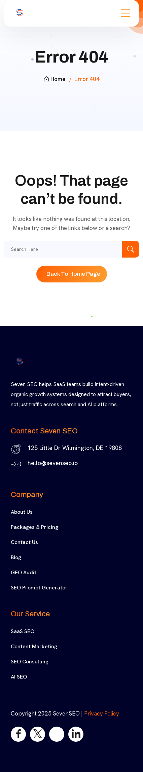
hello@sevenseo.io (53, 463)
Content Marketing (34, 646)
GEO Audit (23, 572)
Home (54, 79)
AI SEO (19, 676)
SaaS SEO (22, 631)
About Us (22, 511)
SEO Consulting (29, 661)
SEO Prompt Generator (39, 587)
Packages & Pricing (34, 527)
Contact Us (24, 542)
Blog (16, 557)
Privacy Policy (101, 713)
